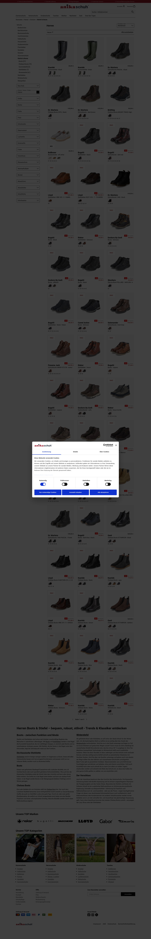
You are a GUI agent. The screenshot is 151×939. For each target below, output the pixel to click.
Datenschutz (39, 475)
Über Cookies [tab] (104, 452)
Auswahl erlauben (75, 492)
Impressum (49, 475)
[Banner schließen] (116, 445)
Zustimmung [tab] (46, 452)
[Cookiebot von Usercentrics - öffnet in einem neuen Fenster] (104, 445)
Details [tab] (75, 452)
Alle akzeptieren (103, 492)
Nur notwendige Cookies (47, 492)
